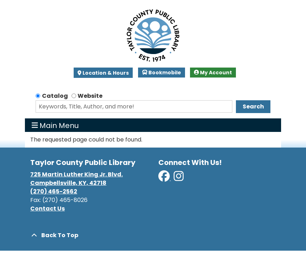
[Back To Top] (153, 235)
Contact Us (47, 208)
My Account (213, 72)
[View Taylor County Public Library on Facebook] (164, 178)
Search (253, 106)
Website (90, 96)
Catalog (55, 96)
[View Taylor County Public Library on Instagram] (179, 178)
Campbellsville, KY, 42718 (68, 183)
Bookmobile (161, 72)
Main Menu (55, 125)
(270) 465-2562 (53, 191)
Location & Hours (105, 72)
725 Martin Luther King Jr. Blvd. (76, 174)
